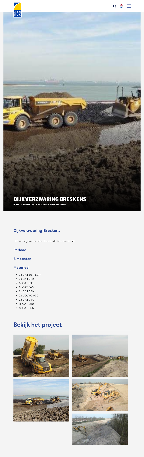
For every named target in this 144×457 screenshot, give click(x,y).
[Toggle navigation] (129, 6)
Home (16, 204)
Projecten (28, 204)
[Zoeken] (114, 6)
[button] (121, 6)
